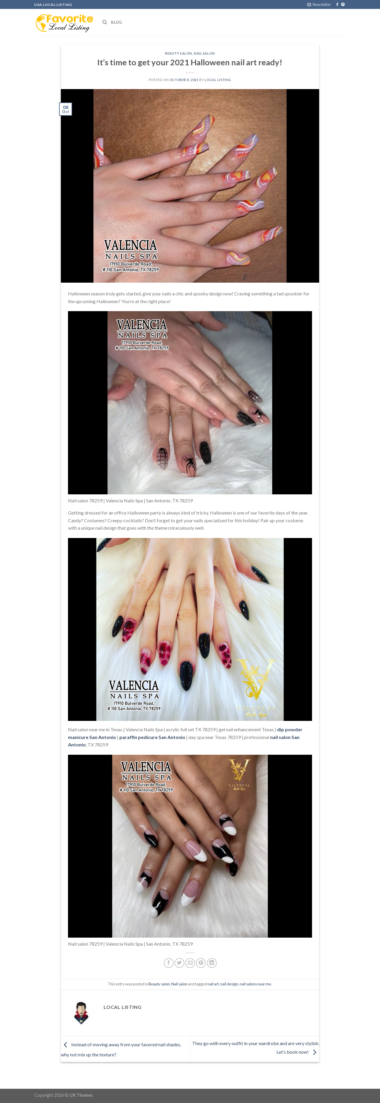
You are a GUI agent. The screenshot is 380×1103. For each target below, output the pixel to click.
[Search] (104, 22)
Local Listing (218, 80)
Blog (116, 22)
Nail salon (204, 53)
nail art (213, 984)
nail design (229, 984)
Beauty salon (178, 53)
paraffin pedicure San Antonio (152, 737)
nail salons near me (255, 984)
